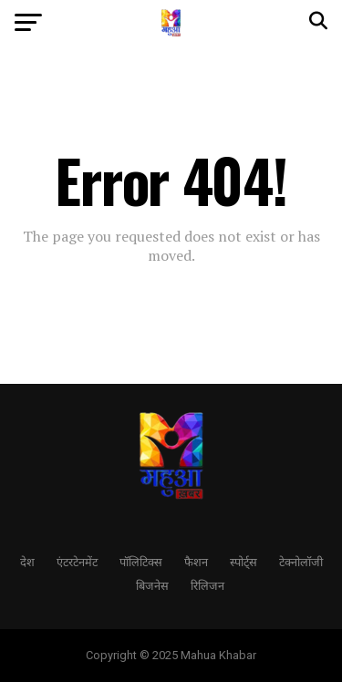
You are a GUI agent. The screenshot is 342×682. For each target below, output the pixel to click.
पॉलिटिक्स (140, 561)
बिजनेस (152, 585)
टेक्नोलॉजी (301, 561)
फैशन (196, 561)
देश (27, 561)
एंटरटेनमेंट (77, 561)
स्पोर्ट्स (243, 561)
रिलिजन (207, 585)
